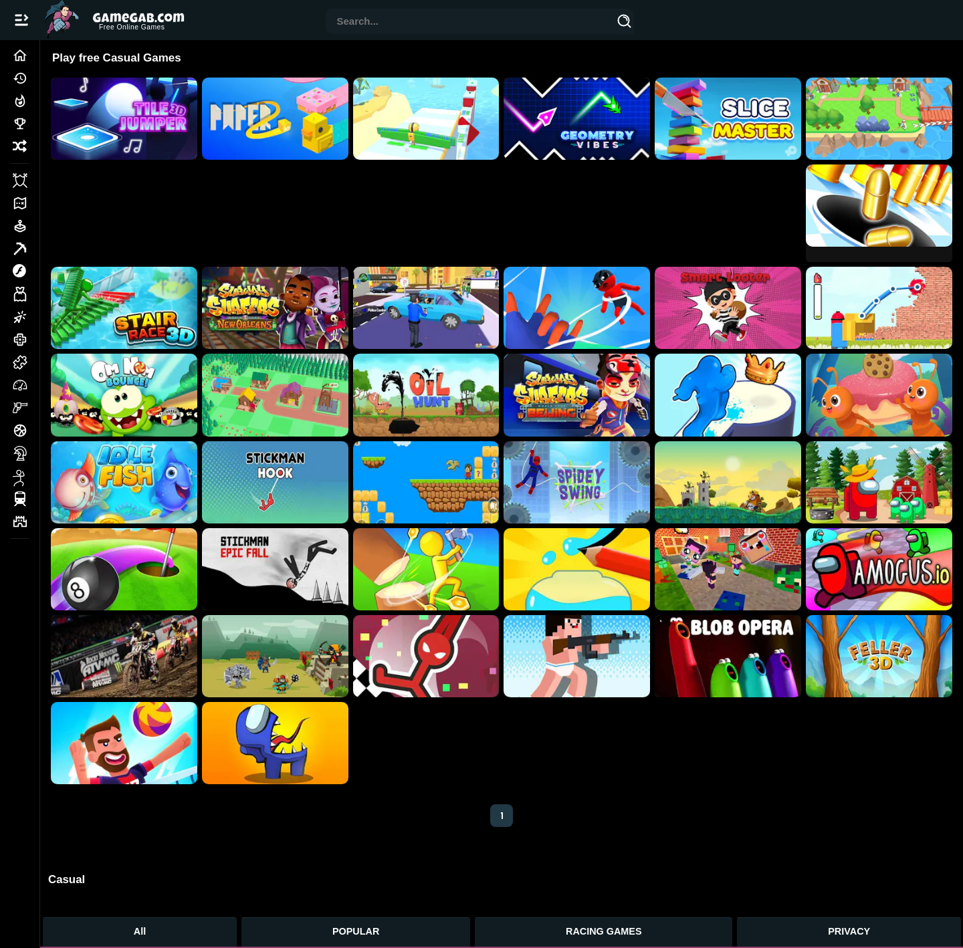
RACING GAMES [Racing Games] (604, 931)
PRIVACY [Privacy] (849, 931)
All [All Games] (140, 931)
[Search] (625, 23)
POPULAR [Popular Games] (355, 931)
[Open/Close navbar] (21, 20)
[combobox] (470, 22)
